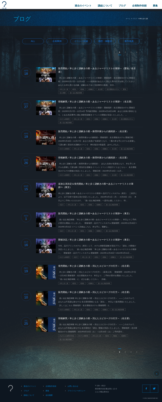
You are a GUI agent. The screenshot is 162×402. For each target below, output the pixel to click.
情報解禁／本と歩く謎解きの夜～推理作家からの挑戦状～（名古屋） (93, 157)
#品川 (62, 205)
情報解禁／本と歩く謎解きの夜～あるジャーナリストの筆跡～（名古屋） (95, 101)
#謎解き (91, 89)
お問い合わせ (73, 386)
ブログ (121, 5)
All (33, 41)
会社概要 (49, 395)
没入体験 (63, 93)
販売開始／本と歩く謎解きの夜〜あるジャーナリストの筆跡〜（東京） (94, 213)
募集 (154, 5)
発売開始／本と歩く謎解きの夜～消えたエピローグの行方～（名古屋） (94, 266)
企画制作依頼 (138, 5)
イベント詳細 (81, 41)
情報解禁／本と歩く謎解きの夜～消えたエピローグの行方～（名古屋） (94, 318)
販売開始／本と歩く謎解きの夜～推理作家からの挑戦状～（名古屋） (93, 131)
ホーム (128, 19)
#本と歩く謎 (64, 89)
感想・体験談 (105, 41)
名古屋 (100, 89)
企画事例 (57, 41)
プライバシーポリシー (76, 391)
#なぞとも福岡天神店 (67, 336)
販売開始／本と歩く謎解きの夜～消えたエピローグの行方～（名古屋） (94, 292)
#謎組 (82, 89)
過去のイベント (82, 5)
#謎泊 (74, 89)
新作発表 (129, 41)
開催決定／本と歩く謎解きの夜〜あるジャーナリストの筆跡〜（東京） (94, 239)
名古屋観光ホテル (113, 89)
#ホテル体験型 (65, 119)
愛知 (124, 89)
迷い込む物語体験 (76, 93)
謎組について (104, 5)
